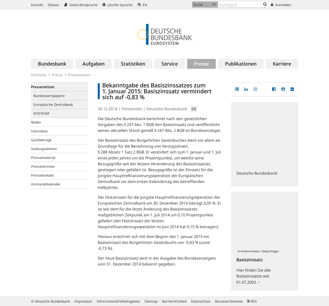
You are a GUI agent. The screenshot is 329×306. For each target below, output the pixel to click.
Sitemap (151, 301)
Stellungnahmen (44, 148)
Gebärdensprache (81, 4)
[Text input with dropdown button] (243, 4)
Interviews (39, 131)
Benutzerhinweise (229, 301)
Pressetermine (42, 166)
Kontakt (37, 4)
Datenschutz (201, 301)
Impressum (83, 301)
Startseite (39, 74)
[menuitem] (52, 64)
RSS (252, 301)
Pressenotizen (79, 74)
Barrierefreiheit (174, 301)
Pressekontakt (42, 175)
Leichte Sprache (117, 4)
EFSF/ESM (41, 113)
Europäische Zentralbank (53, 104)
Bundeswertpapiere (49, 95)
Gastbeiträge (41, 140)
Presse (57, 74)
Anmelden (281, 4)
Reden (36, 122)
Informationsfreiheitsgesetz (118, 301)
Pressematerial (43, 157)
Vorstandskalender (46, 184)
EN (142, 4)
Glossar (53, 4)
